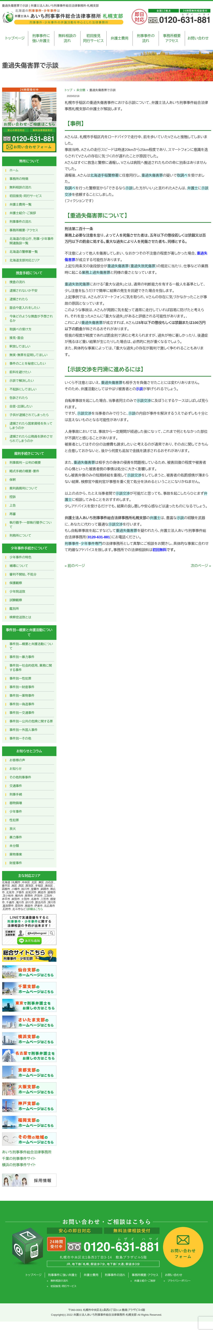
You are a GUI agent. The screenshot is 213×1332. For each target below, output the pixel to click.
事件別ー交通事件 (22, 712)
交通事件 (16, 786)
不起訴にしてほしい (23, 389)
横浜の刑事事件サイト (19, 1165)
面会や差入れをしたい (25, 307)
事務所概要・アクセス (24, 230)
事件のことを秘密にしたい (28, 363)
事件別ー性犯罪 (20, 678)
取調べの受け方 (20, 329)
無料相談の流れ (67, 38)
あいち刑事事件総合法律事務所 (27, 1152)
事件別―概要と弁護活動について (31, 646)
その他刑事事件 (20, 777)
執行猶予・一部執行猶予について (31, 525)
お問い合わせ (198, 38)
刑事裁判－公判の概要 (25, 462)
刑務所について (20, 535)
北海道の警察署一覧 (24, 251)
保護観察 (16, 583)
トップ (68, 90)
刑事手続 (16, 794)
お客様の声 (17, 760)
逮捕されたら (19, 299)
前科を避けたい (20, 372)
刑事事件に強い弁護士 (41, 38)
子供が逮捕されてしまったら (29, 415)
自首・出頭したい (21, 406)
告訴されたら (19, 398)
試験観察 (16, 600)
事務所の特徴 (19, 179)
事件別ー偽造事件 (22, 704)
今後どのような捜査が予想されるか (31, 318)
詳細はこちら (35, 909)
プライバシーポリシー (179, 1280)
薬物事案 (16, 854)
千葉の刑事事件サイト (19, 1159)
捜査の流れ (17, 282)
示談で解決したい (22, 380)
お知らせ (16, 768)
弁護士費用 (120, 38)
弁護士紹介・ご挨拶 (23, 213)
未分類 (81, 90)
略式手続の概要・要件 (25, 471)
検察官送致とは (20, 617)
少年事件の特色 (21, 557)
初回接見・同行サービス (26, 196)
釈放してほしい (20, 346)
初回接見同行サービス (93, 38)
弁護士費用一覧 (21, 204)
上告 (13, 505)
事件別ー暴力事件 (22, 657)
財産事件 (16, 863)
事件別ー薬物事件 (22, 695)
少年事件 (16, 811)
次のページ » (201, 566)
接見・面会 (17, 338)
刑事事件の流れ (146, 38)
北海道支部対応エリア (25, 260)
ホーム (14, 170)
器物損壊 (16, 803)
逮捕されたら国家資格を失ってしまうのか (31, 426)
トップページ (15, 38)
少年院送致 (17, 591)
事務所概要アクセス (172, 38)
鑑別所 (14, 608)
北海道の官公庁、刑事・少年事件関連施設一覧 (32, 241)
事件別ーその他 (20, 738)
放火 (13, 828)
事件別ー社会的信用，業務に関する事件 (31, 668)
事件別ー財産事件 (22, 687)
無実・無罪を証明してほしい (29, 355)
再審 (13, 514)
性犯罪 (14, 820)
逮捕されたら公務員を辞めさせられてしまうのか (31, 439)
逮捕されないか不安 (24, 290)
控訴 (13, 497)
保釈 (13, 479)
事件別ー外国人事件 (24, 730)
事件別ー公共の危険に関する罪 (31, 721)
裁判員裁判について (24, 488)
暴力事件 (16, 837)
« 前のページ (75, 566)
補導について (19, 566)
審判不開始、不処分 (23, 574)
